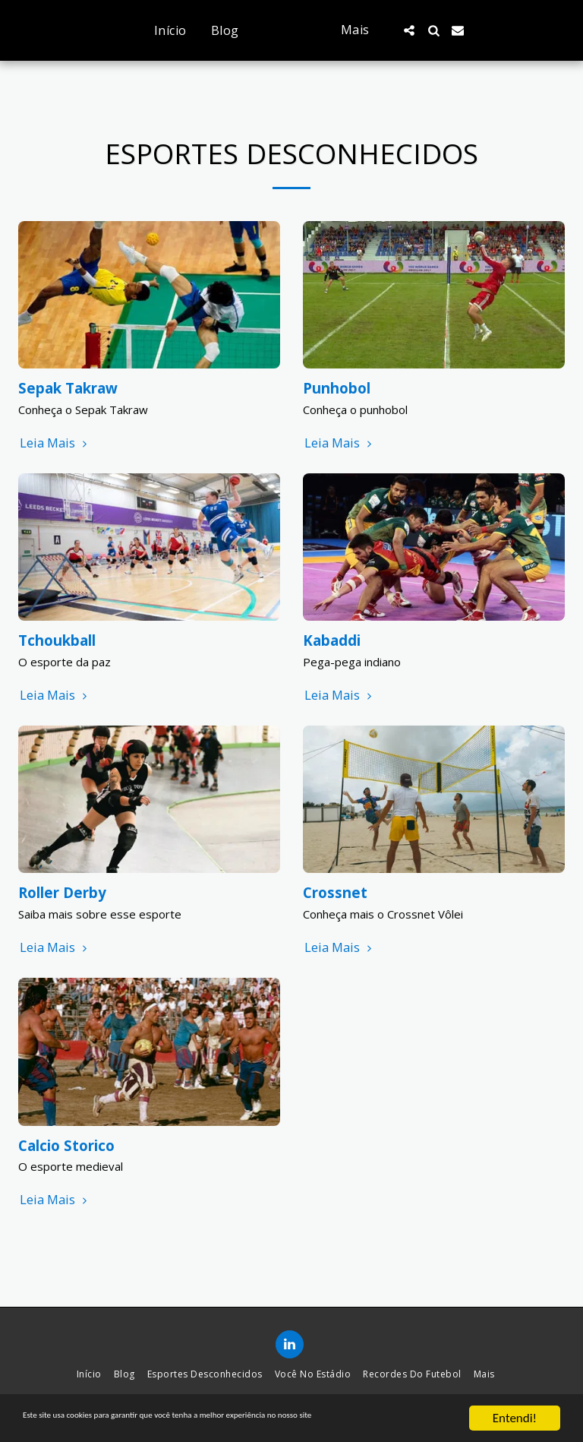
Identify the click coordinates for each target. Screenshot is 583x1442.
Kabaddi (332, 640)
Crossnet (335, 892)
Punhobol (336, 387)
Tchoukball (57, 640)
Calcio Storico (66, 1145)
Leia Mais (55, 443)
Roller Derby (62, 892)
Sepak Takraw (68, 387)
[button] (441, 30)
